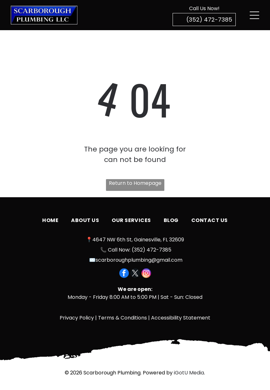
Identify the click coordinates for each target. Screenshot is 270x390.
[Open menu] (254, 15)
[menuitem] (50, 220)
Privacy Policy (77, 317)
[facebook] (124, 273)
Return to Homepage (135, 183)
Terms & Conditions (122, 317)
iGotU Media (189, 372)
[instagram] (146, 273)
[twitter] (135, 273)
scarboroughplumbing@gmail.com (138, 260)
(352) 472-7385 (151, 249)
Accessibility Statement (180, 317)
